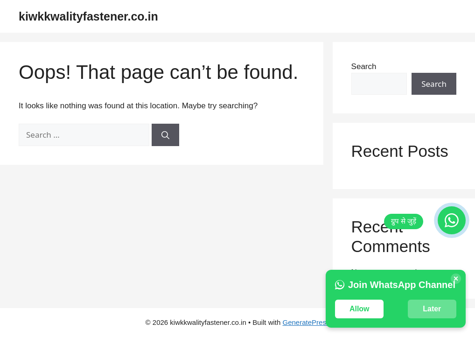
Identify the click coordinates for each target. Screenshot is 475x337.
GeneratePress (306, 322)
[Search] (165, 135)
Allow (359, 309)
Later (432, 309)
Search (364, 66)
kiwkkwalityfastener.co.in (88, 16)
